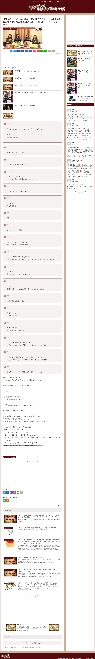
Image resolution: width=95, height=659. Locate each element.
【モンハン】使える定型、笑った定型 (16, 432)
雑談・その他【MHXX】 (9, 457)
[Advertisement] (32, 60)
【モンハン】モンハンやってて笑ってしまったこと (20, 435)
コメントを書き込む (32, 646)
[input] (80, 40)
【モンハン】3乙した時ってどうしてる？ (17, 427)
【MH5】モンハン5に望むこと (13, 429)
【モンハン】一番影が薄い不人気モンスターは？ (20, 443)
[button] (92, 40)
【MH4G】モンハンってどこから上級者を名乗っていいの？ (23, 445)
